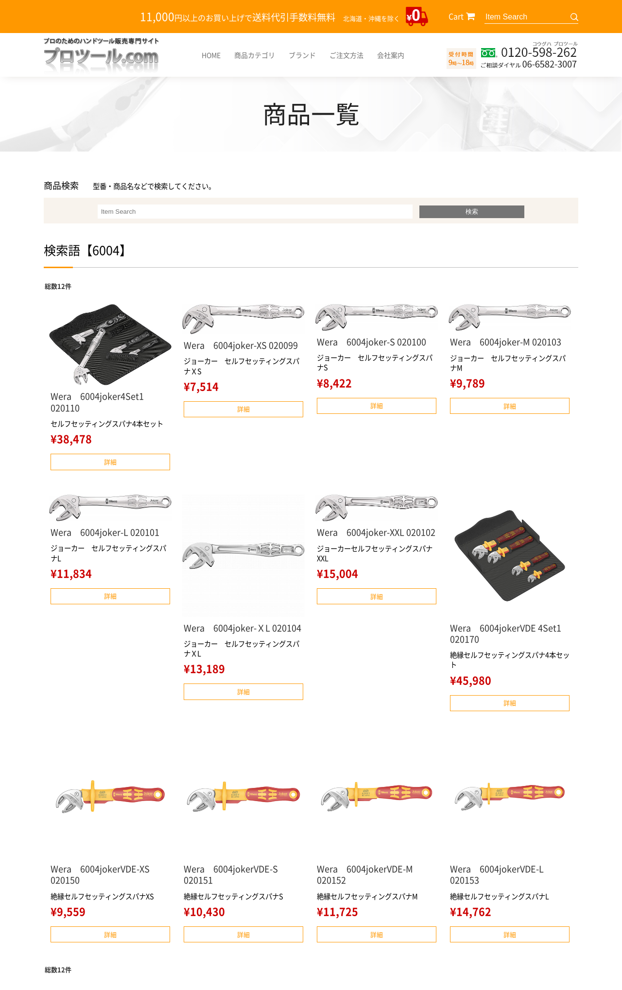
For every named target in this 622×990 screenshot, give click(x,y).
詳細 (110, 461)
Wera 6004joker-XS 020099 (241, 345)
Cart (456, 16)
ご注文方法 (346, 55)
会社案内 (390, 55)
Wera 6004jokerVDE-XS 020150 (104, 874)
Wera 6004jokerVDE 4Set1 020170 (505, 633)
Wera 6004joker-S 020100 (371, 341)
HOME (211, 55)
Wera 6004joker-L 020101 (105, 532)
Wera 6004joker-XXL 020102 (376, 532)
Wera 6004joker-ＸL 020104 (242, 627)
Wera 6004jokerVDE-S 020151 (235, 874)
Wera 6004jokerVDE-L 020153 (501, 874)
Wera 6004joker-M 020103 (505, 341)
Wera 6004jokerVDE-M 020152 (369, 874)
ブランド (302, 55)
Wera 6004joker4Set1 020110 (97, 402)
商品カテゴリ (254, 55)
